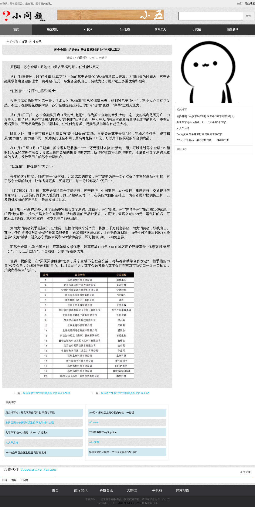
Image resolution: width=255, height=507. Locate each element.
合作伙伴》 (246, 472)
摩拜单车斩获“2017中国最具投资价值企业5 (125, 393)
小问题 (197, 29)
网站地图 (183, 490)
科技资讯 (52, 29)
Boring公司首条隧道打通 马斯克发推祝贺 (199, 134)
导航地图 (250, 3)
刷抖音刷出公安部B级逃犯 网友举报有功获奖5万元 (205, 116)
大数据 (132, 490)
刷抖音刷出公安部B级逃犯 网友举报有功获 (30, 422)
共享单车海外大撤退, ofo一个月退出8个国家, (202, 122)
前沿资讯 (232, 29)
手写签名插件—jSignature (103, 432)
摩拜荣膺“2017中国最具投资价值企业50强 (46, 393)
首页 (16, 29)
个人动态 (124, 29)
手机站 (157, 490)
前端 (14, 480)
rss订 (240, 3)
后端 (4, 480)
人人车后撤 (12, 442)
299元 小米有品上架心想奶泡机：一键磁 (111, 412)
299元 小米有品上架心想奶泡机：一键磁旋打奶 (203, 140)
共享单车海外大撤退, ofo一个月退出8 (26, 432)
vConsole (93, 422)
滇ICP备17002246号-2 (130, 502)
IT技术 (88, 29)
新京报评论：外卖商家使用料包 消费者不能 (30, 412)
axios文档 (94, 442)
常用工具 (160, 29)
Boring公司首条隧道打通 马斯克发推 (26, 452)
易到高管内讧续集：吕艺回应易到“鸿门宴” (113, 452)
